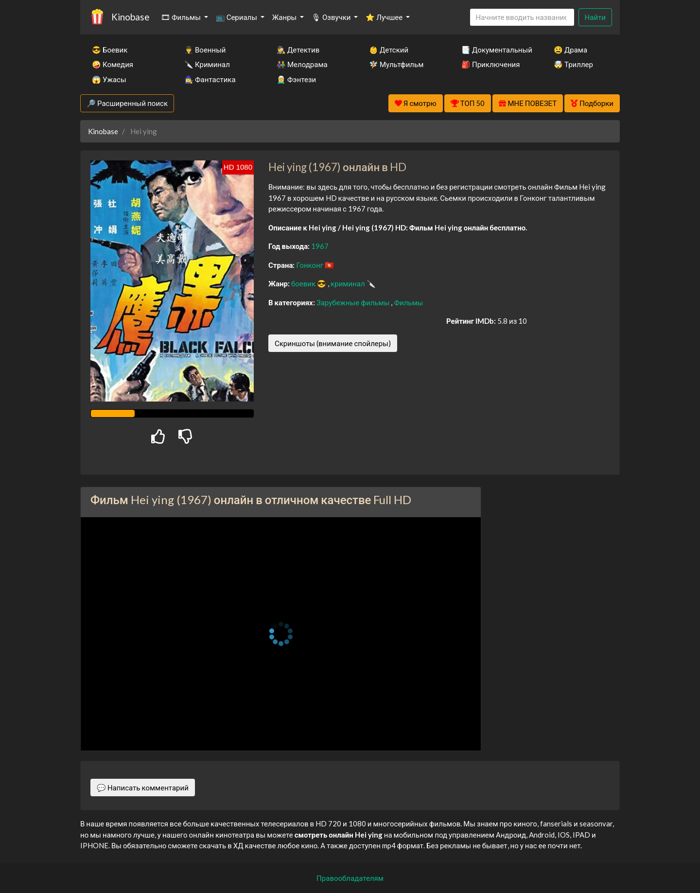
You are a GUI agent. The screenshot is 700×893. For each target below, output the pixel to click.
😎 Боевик (109, 49)
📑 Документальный (494, 49)
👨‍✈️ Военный (205, 49)
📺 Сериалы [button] (237, 17)
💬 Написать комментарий (143, 787)
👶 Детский (388, 49)
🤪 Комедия (112, 64)
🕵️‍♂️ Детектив (298, 49)
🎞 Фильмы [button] (181, 17)
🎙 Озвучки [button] (332, 17)
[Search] (522, 17)
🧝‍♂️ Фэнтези (296, 79)
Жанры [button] (285, 17)
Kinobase (130, 16)
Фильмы (408, 302)
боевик (304, 283)
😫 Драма (570, 49)
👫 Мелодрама (302, 64)
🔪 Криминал (207, 64)
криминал (348, 283)
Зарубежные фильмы (353, 302)
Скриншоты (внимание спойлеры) (333, 343)
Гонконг (310, 265)
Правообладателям (350, 878)
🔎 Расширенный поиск (127, 103)
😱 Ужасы (109, 79)
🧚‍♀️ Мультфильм (396, 64)
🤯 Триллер (573, 64)
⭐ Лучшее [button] (385, 17)
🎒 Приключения (490, 64)
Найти (595, 17)
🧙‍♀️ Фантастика (210, 79)
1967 (320, 246)
